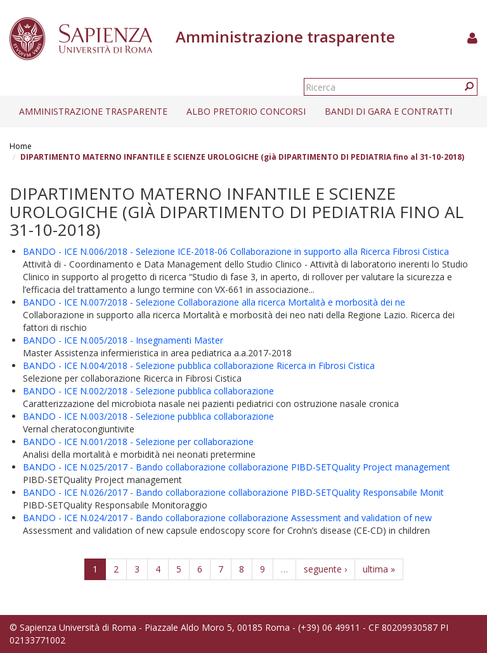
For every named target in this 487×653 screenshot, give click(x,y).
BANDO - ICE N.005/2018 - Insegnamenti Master (123, 340)
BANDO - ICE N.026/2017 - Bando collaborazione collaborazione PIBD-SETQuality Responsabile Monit (233, 492)
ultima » (379, 569)
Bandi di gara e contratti (388, 111)
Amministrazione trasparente (93, 111)
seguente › (325, 569)
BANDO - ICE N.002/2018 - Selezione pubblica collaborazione (148, 391)
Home (21, 146)
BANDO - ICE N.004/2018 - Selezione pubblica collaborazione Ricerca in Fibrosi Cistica (199, 365)
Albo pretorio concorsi (246, 111)
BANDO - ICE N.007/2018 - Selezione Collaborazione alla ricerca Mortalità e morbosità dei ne (214, 302)
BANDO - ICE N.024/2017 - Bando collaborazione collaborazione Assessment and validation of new (227, 518)
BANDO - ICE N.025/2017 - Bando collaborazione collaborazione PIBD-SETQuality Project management (236, 467)
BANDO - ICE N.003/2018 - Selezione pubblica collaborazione (148, 416)
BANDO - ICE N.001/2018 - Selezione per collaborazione (138, 442)
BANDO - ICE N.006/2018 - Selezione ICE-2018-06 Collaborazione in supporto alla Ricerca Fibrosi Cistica (236, 251)
